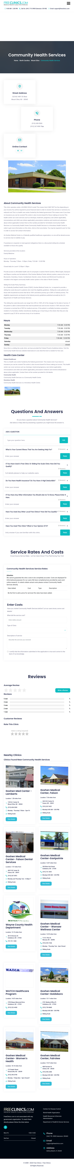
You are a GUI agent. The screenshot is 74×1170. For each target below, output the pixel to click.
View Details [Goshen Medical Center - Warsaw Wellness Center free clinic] (46, 955)
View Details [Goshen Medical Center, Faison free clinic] (46, 818)
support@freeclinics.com (62, 8)
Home (16, 60)
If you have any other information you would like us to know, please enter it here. (36, 496)
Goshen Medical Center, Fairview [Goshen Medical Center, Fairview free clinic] (50, 1057)
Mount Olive (35, 60)
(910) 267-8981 (35, 126)
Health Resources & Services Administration (52, 1117)
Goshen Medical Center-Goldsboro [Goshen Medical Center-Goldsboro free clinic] (51, 992)
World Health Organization (51, 1112)
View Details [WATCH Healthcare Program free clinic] (11, 1013)
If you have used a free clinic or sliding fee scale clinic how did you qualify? (36, 465)
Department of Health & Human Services (56, 1122)
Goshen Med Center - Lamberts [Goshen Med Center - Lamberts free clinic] (19, 792)
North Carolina (25, 60)
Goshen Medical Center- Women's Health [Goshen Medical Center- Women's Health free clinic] (16, 1058)
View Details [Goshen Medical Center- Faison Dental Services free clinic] (11, 887)
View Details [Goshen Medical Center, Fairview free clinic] (46, 1083)
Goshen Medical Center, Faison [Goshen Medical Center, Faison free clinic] (50, 791)
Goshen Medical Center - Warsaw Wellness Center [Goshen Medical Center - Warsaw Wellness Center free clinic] (50, 926)
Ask (63, 440)
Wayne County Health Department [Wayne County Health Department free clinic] (19, 926)
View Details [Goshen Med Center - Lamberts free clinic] (11, 819)
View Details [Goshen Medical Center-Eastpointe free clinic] (46, 883)
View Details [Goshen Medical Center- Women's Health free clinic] (11, 1086)
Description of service (14, 636)
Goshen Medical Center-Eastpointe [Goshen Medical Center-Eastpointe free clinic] (51, 857)
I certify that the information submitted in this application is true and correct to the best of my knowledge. (37, 653)
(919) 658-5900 (37, 123)
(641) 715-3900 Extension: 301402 (36, 8)
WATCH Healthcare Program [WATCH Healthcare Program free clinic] (17, 992)
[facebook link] (5, 1127)
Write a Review (63, 690)
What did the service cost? (16, 615)
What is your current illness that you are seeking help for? (29, 450)
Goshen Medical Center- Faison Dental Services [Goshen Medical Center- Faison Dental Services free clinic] (19, 859)
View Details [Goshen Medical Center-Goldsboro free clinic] (46, 1019)
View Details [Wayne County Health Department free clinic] (11, 946)
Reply (65, 456)
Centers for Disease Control (52, 1109)
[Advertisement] (37, 26)
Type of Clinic (11, 625)
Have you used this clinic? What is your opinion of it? (27, 526)
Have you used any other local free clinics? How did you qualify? (31, 512)
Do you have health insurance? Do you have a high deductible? (30, 481)
